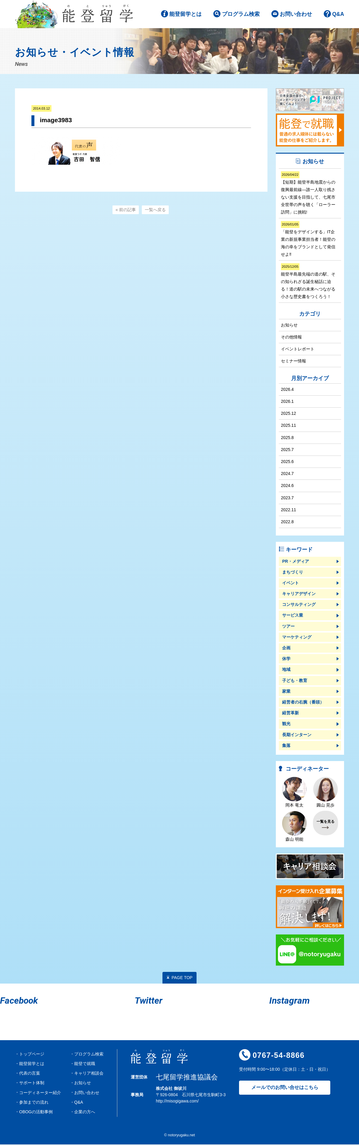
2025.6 (287, 462)
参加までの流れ (33, 1102)
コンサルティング (299, 605)
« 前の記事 (125, 210)
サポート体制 (31, 1083)
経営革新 (290, 713)
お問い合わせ (296, 15)
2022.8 (287, 522)
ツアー (288, 626)
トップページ (31, 1054)
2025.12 (288, 414)
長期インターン (296, 735)
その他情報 (291, 337)
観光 (286, 724)
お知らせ (289, 325)
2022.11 (288, 510)
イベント (290, 583)
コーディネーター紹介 (40, 1092)
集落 (286, 745)
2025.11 (288, 425)
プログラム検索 (240, 15)
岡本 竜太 (294, 792)
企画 (286, 648)
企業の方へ (84, 1112)
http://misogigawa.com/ (177, 1101)
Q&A (338, 15)
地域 (286, 670)
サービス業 (292, 615)
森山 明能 (294, 827)
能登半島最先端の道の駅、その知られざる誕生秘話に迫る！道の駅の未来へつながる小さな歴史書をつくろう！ (308, 282)
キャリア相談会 (89, 1073)
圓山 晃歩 (325, 792)
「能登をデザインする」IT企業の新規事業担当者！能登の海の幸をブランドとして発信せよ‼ (308, 239)
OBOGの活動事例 (36, 1112)
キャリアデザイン (299, 594)
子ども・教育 (294, 680)
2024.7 (287, 474)
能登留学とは (185, 15)
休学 (286, 659)
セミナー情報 (293, 361)
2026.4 (287, 389)
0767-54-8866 (278, 1056)
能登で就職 (84, 1064)
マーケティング (296, 637)
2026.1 (287, 402)
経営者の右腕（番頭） (303, 702)
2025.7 (287, 449)
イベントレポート (297, 349)
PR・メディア (295, 561)
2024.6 (287, 486)
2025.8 (287, 437)
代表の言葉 (29, 1073)
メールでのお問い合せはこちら (284, 1087)
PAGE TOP (181, 977)
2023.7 (287, 498)
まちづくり (292, 572)
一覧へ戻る (155, 210)
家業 (286, 691)
